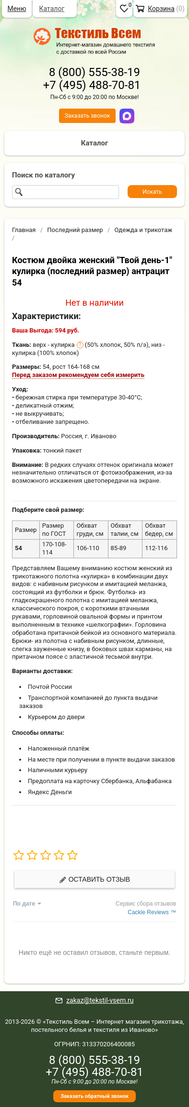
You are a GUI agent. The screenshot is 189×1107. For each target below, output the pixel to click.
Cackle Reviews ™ (152, 912)
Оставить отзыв (94, 879)
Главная (23, 229)
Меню (16, 8)
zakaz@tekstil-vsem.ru (99, 1000)
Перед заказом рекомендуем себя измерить (78, 374)
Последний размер (75, 229)
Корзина (161, 8)
